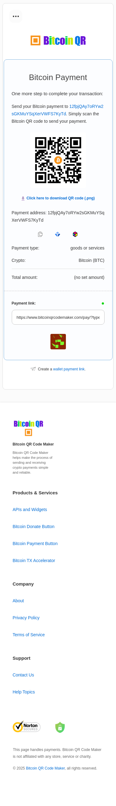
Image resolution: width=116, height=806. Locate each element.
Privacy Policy (26, 617)
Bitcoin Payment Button (35, 543)
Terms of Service (29, 634)
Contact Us (23, 674)
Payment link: (24, 303)
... (15, 14)
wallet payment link (68, 369)
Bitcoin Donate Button (33, 526)
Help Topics (24, 691)
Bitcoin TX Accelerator (34, 560)
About (18, 600)
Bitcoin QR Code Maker (45, 768)
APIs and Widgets (30, 509)
